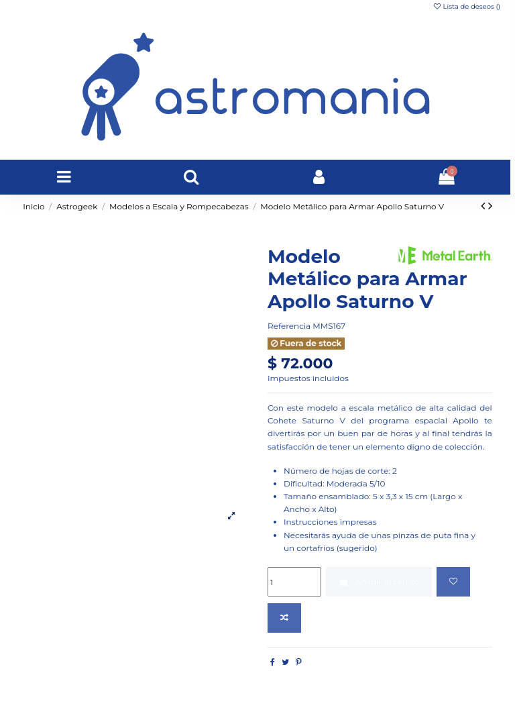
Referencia (289, 326)
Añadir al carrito (379, 581)
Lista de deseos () (466, 6)
